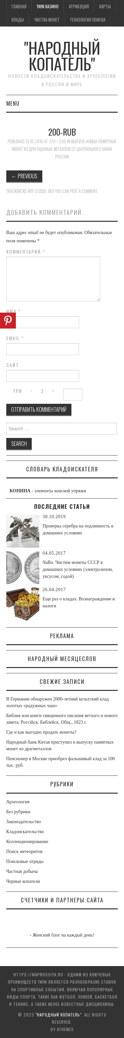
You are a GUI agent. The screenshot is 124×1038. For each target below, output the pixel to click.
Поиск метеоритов (24, 851)
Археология (17, 801)
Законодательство (23, 821)
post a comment (83, 191)
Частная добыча (22, 871)
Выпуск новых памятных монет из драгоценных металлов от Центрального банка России (64, 148)
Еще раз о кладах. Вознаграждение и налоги (79, 602)
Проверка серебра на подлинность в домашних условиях (78, 529)
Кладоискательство (25, 831)
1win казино (48, 6)
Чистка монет (47, 20)
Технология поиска (87, 20)
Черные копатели (23, 881)
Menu (13, 103)
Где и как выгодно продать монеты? (41, 732)
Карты (105, 6)
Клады (18, 20)
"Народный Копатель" (62, 55)
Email (15, 338)
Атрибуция (79, 6)
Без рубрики (18, 811)
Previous (24, 176)
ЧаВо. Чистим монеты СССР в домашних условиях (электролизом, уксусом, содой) (78, 569)
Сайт (12, 365)
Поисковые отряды (25, 861)
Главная (19, 6)
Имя (13, 311)
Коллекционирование (27, 841)
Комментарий (25, 251)
